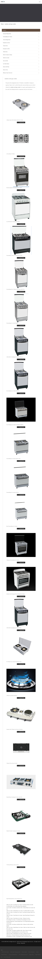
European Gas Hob (6, 48)
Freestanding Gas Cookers (7, 36)
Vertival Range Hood (6, 39)
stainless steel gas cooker (10, 24)
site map (18, 943)
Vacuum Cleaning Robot (13, 954)
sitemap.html (23, 943)
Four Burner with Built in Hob (17, 907)
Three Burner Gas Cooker (17, 915)
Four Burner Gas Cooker (17, 904)
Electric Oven (5, 69)
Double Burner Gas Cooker (18, 910)
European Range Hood (7, 33)
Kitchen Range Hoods (19, 921)
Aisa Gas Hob (5, 60)
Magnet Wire (31, 954)
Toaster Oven (5, 45)
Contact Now (21, 122)
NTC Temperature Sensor (23, 954)
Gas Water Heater (6, 63)
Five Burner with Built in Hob (17, 930)
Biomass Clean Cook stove (7, 72)
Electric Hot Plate (6, 66)
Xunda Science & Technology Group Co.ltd (24, 941)
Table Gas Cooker (6, 57)
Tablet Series (5, 51)
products (4, 30)
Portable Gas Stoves (6, 42)
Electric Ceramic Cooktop (7, 54)
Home (2, 24)
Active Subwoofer (7, 957)
